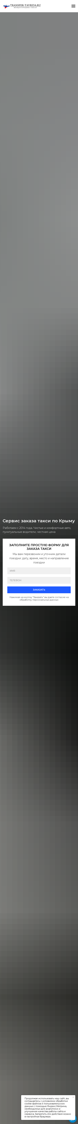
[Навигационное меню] (73, 6)
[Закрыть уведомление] (73, 1097)
